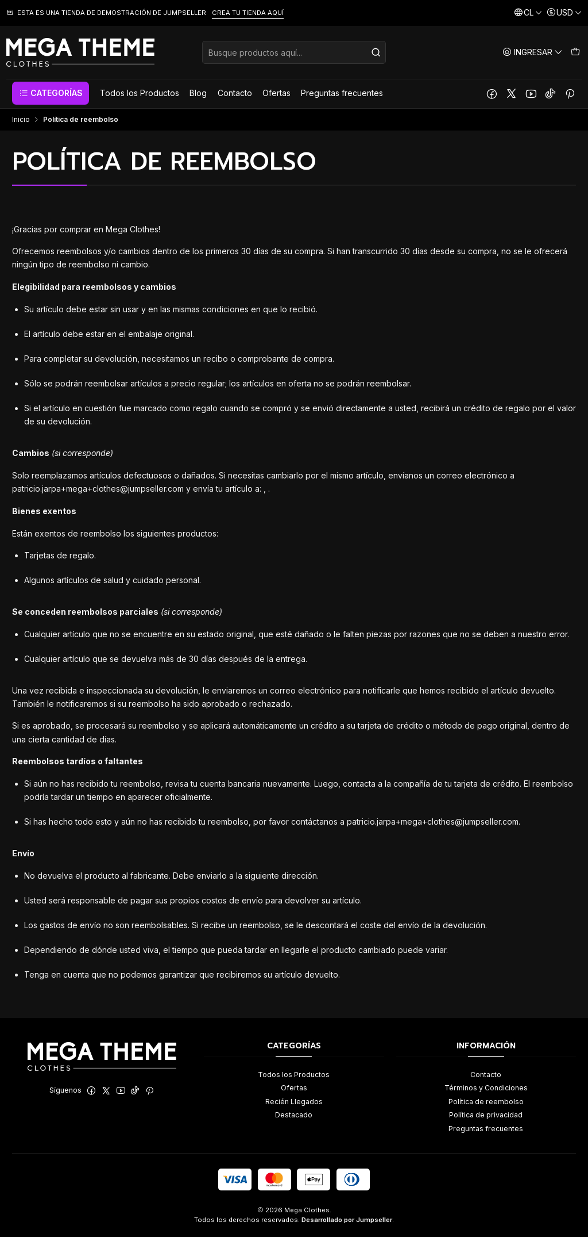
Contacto (485, 1074)
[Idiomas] (528, 13)
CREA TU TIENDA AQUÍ (248, 13)
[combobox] (294, 52)
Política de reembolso (486, 1101)
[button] (50, 93)
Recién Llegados (294, 1101)
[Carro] (575, 52)
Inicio (21, 119)
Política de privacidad (486, 1114)
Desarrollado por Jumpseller (346, 1220)
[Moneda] (564, 13)
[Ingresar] (533, 52)
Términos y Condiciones (486, 1087)
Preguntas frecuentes (485, 1128)
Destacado (293, 1114)
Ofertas (294, 1087)
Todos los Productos (294, 1074)
